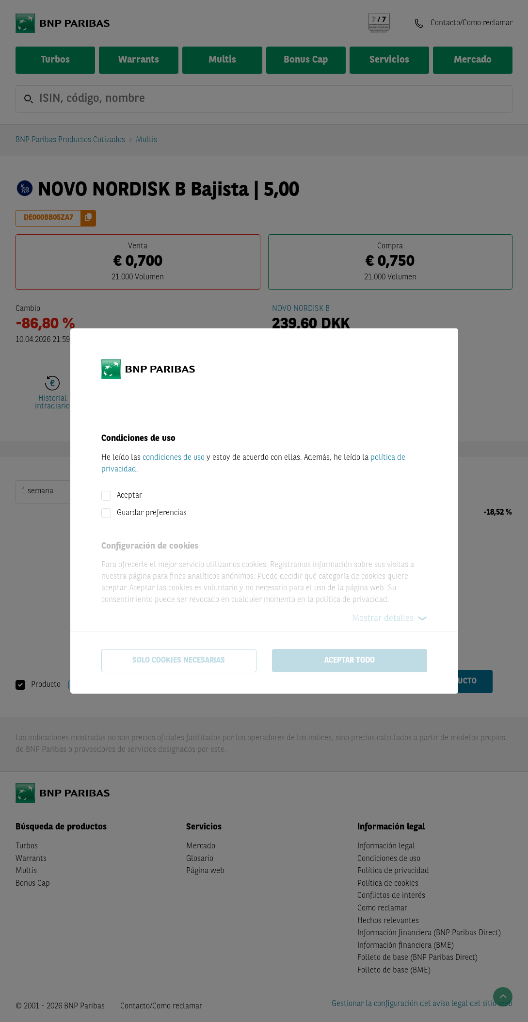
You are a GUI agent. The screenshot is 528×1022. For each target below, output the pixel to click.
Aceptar (129, 496)
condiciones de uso (174, 458)
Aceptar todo (349, 661)
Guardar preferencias (152, 513)
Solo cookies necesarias (178, 661)
